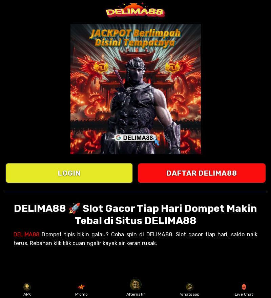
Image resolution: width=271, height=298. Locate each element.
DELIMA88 (26, 234)
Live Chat (244, 290)
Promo (81, 290)
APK (27, 290)
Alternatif (135, 290)
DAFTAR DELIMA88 (201, 173)
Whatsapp (190, 290)
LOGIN (69, 173)
